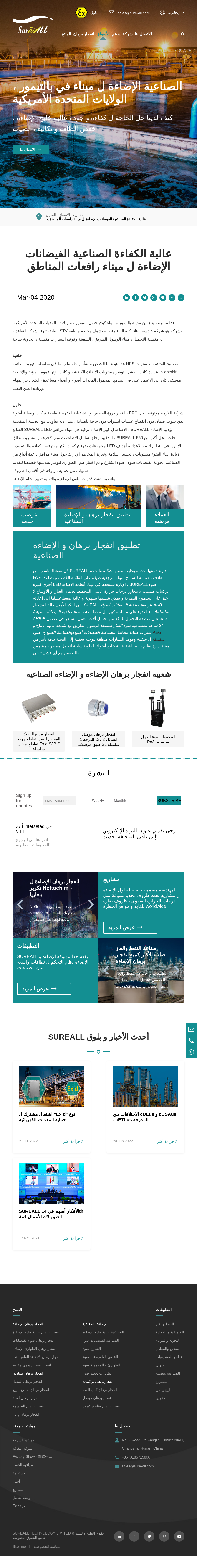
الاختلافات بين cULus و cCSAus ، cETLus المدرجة (144, 1117)
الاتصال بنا (143, 34)
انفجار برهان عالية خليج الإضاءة (36, 1333)
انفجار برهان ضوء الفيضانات (34, 1341)
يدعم (116, 34)
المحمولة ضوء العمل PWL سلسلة (158, 739)
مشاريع (78, 215)
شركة (128, 34)
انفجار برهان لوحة (26, 1398)
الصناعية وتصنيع (168, 1374)
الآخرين (161, 1398)
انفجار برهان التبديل (27, 1382)
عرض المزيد (126, 928)
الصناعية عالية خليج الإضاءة (103, 1333)
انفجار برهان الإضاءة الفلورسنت (36, 1357)
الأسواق (103, 34)
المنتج (66, 34)
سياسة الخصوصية (46, 1547)
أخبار (16, 1482)
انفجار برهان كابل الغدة (99, 1390)
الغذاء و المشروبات (170, 1357)
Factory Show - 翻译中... (32, 1457)
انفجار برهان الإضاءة (28, 1324)
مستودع (162, 1382)
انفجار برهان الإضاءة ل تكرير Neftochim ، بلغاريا (55, 887)
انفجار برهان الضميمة (29, 1407)
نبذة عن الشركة (24, 1441)
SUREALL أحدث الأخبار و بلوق (98, 1037)
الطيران (161, 1365)
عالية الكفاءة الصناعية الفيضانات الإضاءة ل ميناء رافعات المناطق (97, 219)
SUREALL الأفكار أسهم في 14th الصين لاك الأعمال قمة (51, 1214)
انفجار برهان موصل (97, 1398)
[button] (22, 905)
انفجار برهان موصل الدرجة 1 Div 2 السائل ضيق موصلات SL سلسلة (98, 739)
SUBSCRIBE (169, 800)
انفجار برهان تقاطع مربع (31, 1390)
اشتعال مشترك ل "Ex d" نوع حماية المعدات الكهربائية (47, 1117)
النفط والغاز (165, 1324)
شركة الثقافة (22, 1449)
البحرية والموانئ (167, 1341)
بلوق (93, 12)
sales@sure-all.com (134, 13)
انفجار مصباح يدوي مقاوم (32, 1365)
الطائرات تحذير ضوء (97, 1374)
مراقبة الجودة (23, 1465)
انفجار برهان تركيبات (98, 1382)
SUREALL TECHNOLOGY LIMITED (42, 1534)
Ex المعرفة (21, 1506)
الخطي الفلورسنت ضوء (100, 1357)
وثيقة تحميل (21, 1498)
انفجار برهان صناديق (28, 1374)
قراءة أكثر (73, 1141)
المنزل (51, 215)
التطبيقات (28, 946)
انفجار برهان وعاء (26, 1415)
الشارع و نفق (166, 1390)
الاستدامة (19, 1473)
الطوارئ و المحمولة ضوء (101, 1365)
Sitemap (19, 1547)
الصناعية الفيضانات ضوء (100, 1341)
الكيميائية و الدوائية (170, 1333)
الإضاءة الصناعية (94, 1324)
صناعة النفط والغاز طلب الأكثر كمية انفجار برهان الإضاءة (142, 955)
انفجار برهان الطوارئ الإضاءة (34, 1349)
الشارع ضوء (91, 1349)
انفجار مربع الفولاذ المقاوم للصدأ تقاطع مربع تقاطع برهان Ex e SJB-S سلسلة (39, 741)
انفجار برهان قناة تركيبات (101, 1407)
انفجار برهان (83, 34)
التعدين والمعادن (168, 1349)
